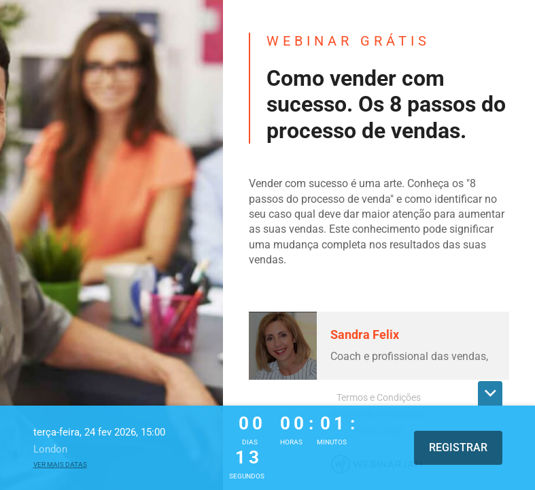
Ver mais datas (60, 464)
